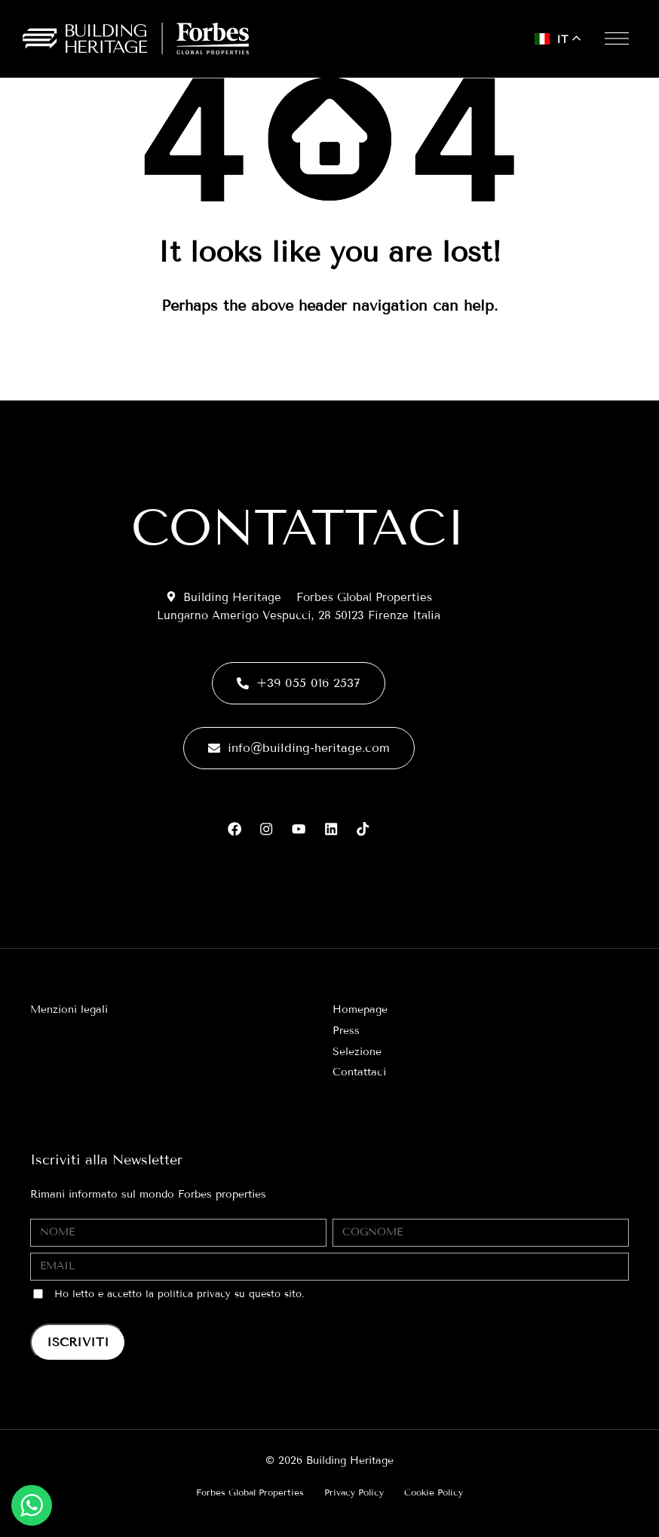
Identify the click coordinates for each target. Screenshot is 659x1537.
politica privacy (194, 1294)
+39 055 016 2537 (298, 680)
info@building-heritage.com (299, 745)
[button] (613, 38)
